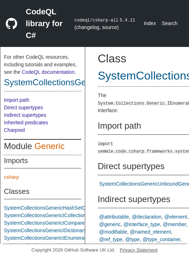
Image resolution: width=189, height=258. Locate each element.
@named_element (150, 232)
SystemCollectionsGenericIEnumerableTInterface (59, 238)
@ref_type (110, 239)
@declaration (146, 217)
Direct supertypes (23, 107)
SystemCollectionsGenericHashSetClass (49, 208)
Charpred (14, 130)
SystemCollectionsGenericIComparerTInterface (56, 223)
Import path (16, 100)
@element (175, 217)
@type (132, 239)
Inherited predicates (26, 122)
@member (174, 224)
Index (150, 23)
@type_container (161, 239)
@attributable (114, 217)
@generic (110, 224)
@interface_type (141, 224)
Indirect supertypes (25, 115)
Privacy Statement (139, 250)
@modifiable (113, 232)
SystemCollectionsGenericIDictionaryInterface (55, 230)
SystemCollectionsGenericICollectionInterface (55, 215)
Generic (49, 146)
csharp (11, 177)
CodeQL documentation (48, 72)
